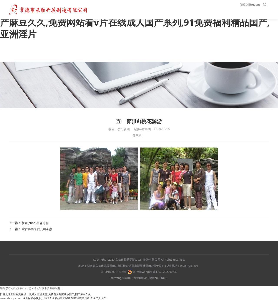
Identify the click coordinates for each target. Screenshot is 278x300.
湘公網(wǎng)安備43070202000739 (152, 272)
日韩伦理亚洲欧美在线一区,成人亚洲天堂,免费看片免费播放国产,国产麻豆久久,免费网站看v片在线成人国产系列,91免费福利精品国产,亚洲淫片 (136, 22)
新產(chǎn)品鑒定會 (35, 223)
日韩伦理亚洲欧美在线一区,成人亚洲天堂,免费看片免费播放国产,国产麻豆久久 (45, 294)
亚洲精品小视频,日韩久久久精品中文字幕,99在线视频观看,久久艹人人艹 (64, 298)
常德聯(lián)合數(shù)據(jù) (150, 278)
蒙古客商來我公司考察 (37, 229)
